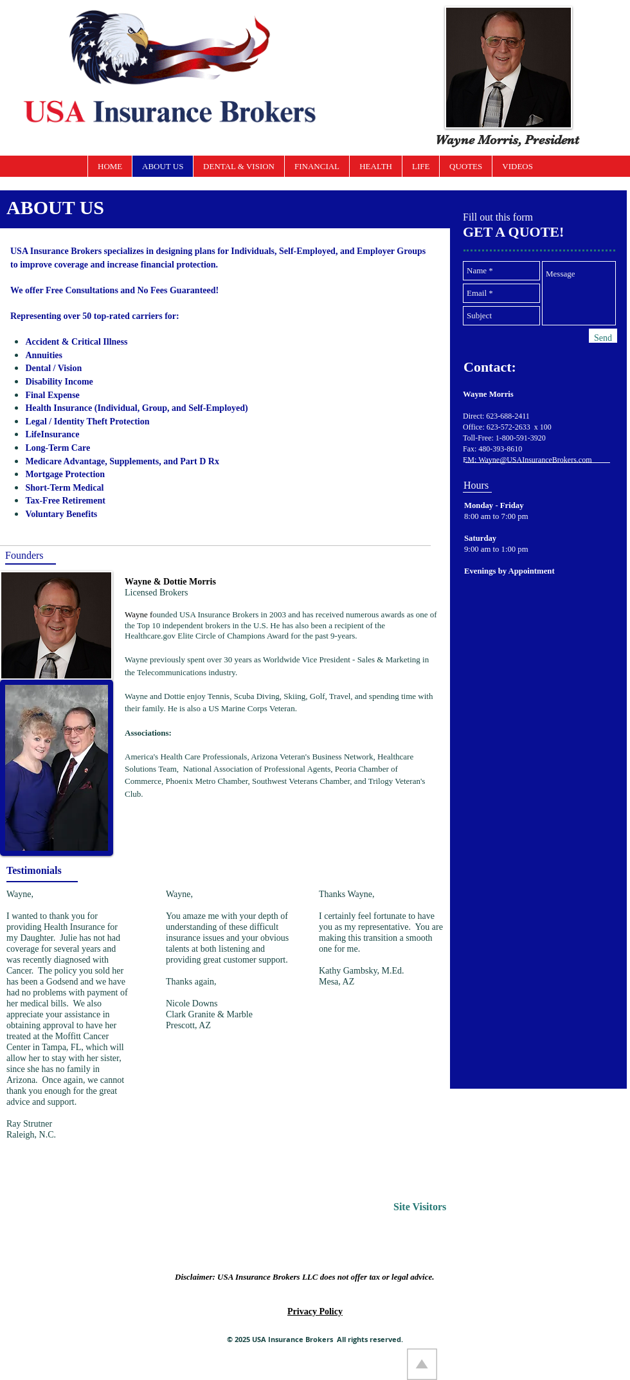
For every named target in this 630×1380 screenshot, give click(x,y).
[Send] (603, 338)
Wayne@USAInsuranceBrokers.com (534, 459)
